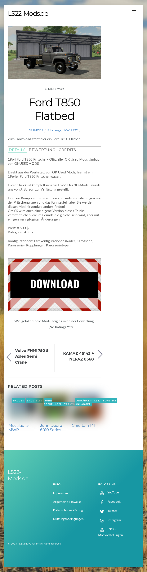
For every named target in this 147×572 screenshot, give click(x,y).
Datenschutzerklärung (68, 510)
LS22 (74, 130)
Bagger (18, 400)
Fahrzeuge (54, 130)
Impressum (60, 493)
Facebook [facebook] (109, 501)
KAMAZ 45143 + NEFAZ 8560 (78, 356)
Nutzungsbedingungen (68, 519)
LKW (66, 130)
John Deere (48, 402)
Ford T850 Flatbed (54, 109)
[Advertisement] (123, 87)
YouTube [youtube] (108, 492)
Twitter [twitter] (107, 510)
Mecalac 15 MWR (18, 427)
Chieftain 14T (84, 425)
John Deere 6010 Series (51, 427)
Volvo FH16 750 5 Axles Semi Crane (31, 356)
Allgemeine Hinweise (67, 501)
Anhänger (84, 400)
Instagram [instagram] (109, 520)
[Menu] (134, 10)
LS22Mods (35, 130)
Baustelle (34, 400)
